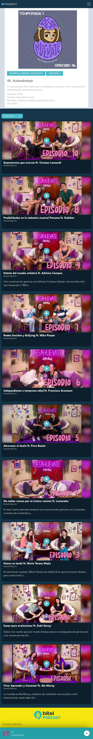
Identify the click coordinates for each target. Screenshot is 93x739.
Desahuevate (37, 73)
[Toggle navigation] (88, 4)
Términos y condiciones (11, 724)
